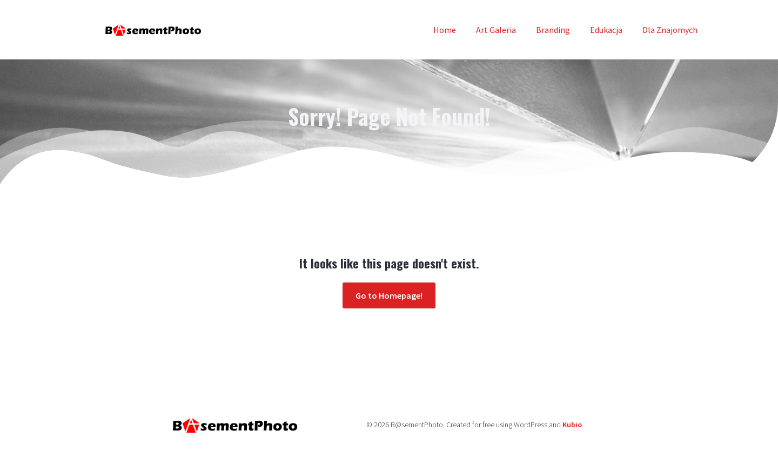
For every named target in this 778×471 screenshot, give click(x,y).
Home (444, 29)
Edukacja (606, 29)
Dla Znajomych (669, 29)
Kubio (572, 424)
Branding (553, 29)
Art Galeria (496, 29)
